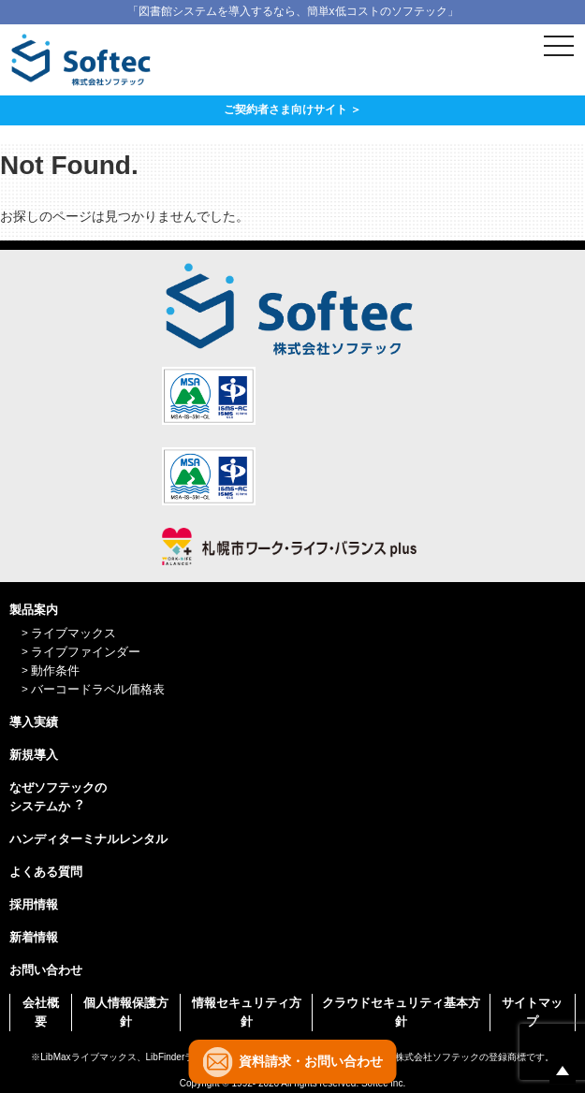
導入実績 (33, 722)
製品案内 (33, 610)
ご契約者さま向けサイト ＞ (292, 109)
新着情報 (33, 937)
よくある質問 (45, 872)
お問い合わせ (45, 970)
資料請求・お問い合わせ (311, 1061)
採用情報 (33, 904)
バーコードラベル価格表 (98, 689)
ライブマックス (73, 633)
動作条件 (55, 670)
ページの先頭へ (562, 1070)
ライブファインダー (85, 652)
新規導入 (33, 755)
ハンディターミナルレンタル (88, 839)
